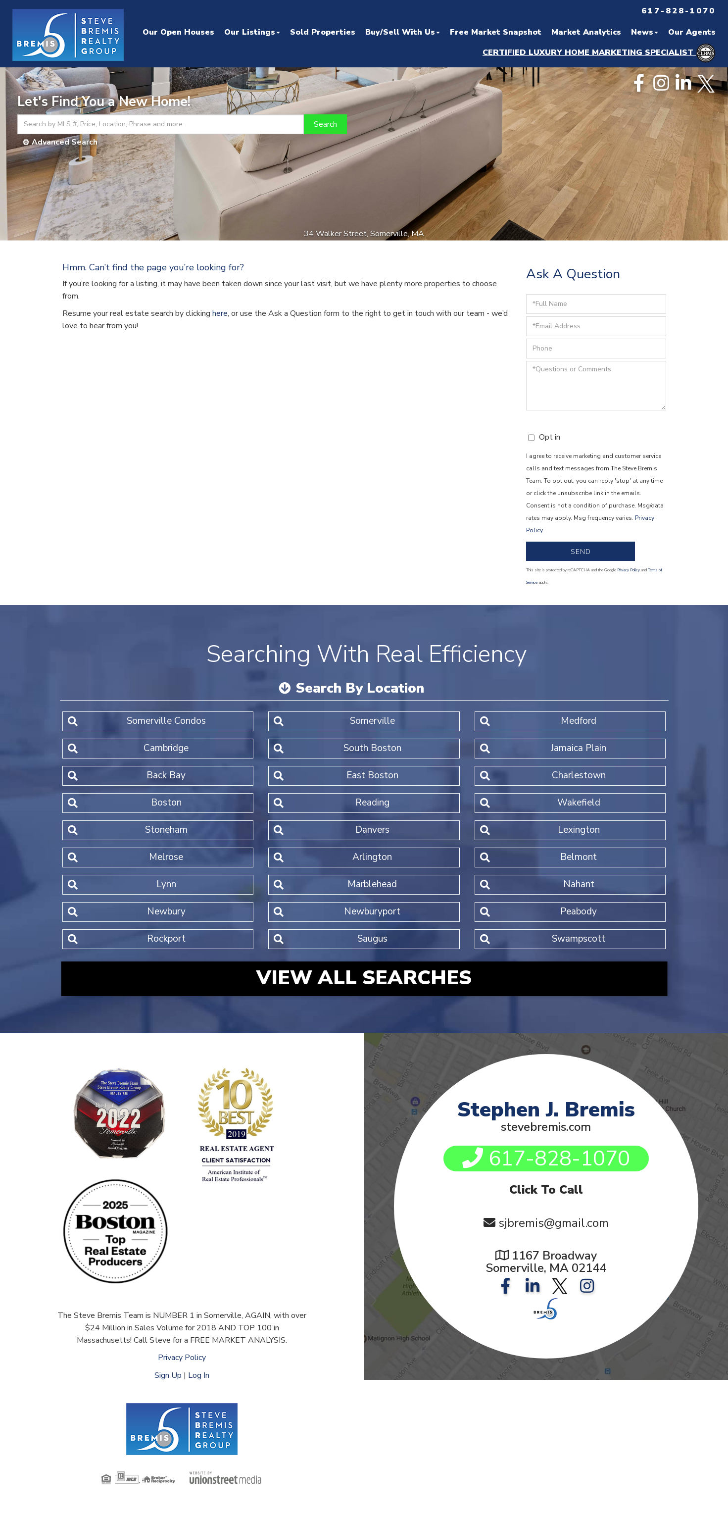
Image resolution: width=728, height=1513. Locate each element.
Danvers (372, 829)
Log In (198, 1375)
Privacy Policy (628, 570)
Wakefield (578, 802)
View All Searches (364, 977)
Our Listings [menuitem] (252, 32)
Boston (166, 802)
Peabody (578, 911)
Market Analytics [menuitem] (586, 32)
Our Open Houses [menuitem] (178, 32)
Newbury (166, 911)
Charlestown (579, 775)
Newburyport (372, 911)
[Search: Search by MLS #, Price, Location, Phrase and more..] (160, 124)
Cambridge (166, 748)
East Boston (372, 775)
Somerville (372, 720)
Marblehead (372, 884)
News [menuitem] (644, 32)
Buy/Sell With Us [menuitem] (402, 32)
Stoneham (166, 829)
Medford (578, 720)
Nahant (578, 884)
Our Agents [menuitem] (692, 32)
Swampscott (578, 938)
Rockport (166, 938)
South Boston (372, 748)
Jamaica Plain (578, 748)
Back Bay (166, 775)
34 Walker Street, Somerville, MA (364, 233)
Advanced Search (64, 142)
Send (581, 551)
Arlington (372, 857)
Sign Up (168, 1375)
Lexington (579, 829)
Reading (372, 802)
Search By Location (359, 688)
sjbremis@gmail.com (553, 1223)
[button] (325, 124)
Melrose (166, 857)
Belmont (578, 857)
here (220, 313)
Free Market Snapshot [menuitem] (495, 32)
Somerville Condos (166, 720)
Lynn (166, 884)
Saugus (372, 938)
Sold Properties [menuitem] (322, 32)
